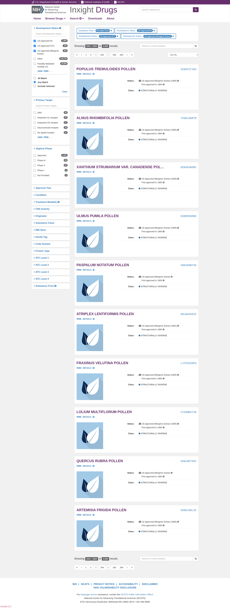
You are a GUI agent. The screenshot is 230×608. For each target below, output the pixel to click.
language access (89, 594)
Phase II (41, 165)
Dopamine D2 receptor (47, 122)
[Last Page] (131, 54)
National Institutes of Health (97, 2)
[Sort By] (183, 54)
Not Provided (43, 175)
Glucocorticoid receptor (48, 127)
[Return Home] (74, 9)
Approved (41, 155)
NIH (74, 584)
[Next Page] (127, 54)
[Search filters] (50, 33)
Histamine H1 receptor (47, 117)
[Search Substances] (166, 9)
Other (40, 59)
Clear (64, 91)
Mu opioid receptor (45, 132)
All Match (42, 78)
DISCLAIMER (150, 584)
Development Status (136, 30)
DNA (39, 112)
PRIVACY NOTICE (104, 584)
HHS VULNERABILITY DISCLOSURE (115, 587)
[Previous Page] (81, 54)
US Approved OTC (45, 46)
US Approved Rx (45, 41)
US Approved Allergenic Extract (48, 52)
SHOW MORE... (45, 71)
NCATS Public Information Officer (137, 594)
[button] (35, 28)
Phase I (40, 170)
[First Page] (76, 54)
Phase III (41, 160)
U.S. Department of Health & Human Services (56, 2)
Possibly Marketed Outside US (45, 65)
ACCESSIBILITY (128, 584)
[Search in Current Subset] (166, 45)
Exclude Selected (46, 86)
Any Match (43, 82)
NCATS (120, 2)
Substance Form (95, 30)
